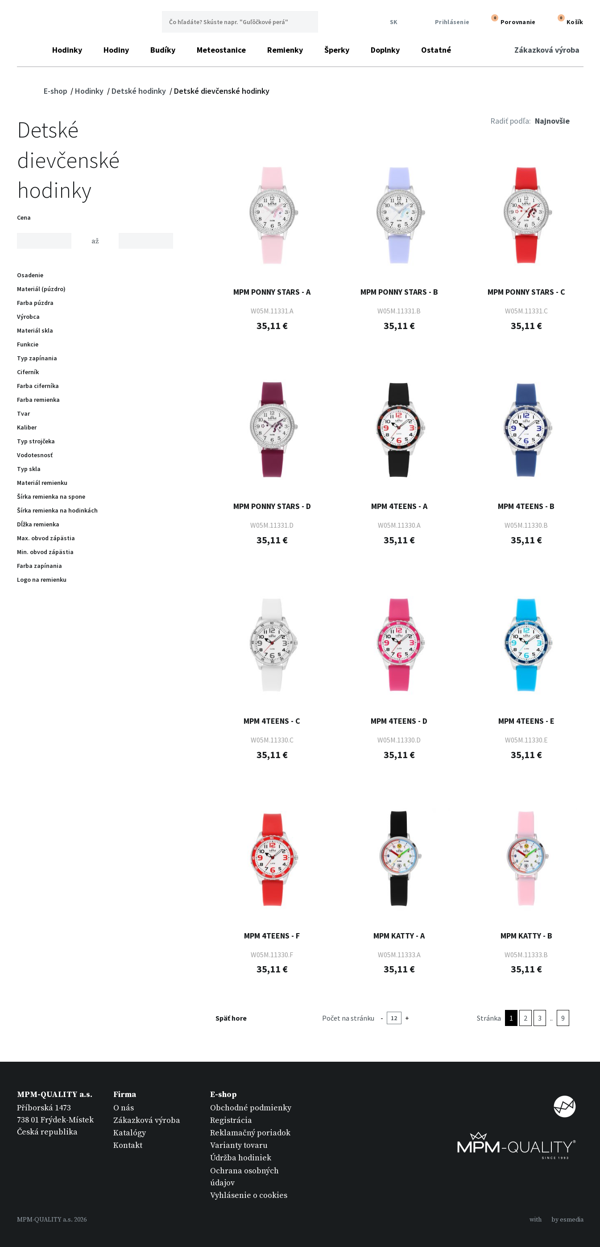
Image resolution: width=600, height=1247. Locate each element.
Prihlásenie (446, 22)
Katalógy (129, 1133)
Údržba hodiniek (240, 1158)
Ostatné (436, 50)
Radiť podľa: (510, 121)
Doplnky (385, 50)
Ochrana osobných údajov (244, 1177)
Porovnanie (511, 21)
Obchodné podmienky (250, 1108)
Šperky (336, 50)
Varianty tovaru (239, 1145)
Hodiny (116, 50)
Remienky (285, 50)
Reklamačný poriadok (250, 1133)
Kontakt (127, 1145)
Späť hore (236, 1017)
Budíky (162, 50)
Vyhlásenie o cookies (248, 1195)
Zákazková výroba (546, 50)
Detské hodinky (140, 91)
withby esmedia (556, 1220)
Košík (568, 21)
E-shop (56, 91)
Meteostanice (221, 50)
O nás (123, 1108)
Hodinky (67, 50)
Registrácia (231, 1120)
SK (391, 22)
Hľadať (307, 22)
